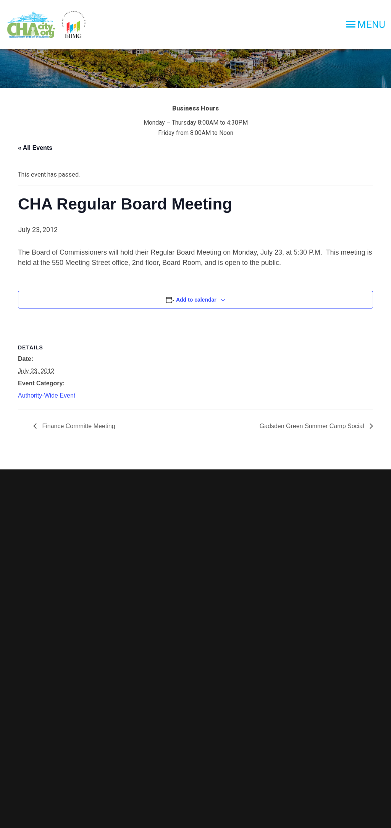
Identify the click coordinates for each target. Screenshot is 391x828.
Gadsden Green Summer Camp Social (313, 426)
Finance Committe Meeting (77, 426)
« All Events (35, 147)
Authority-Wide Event (46, 395)
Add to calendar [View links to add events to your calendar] (196, 300)
